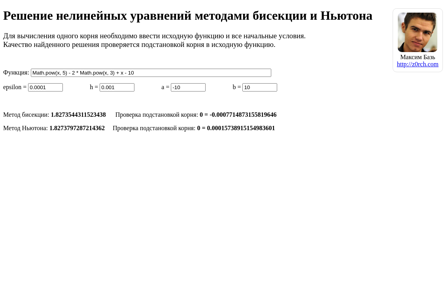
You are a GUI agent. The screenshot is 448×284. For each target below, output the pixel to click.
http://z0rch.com (418, 64)
